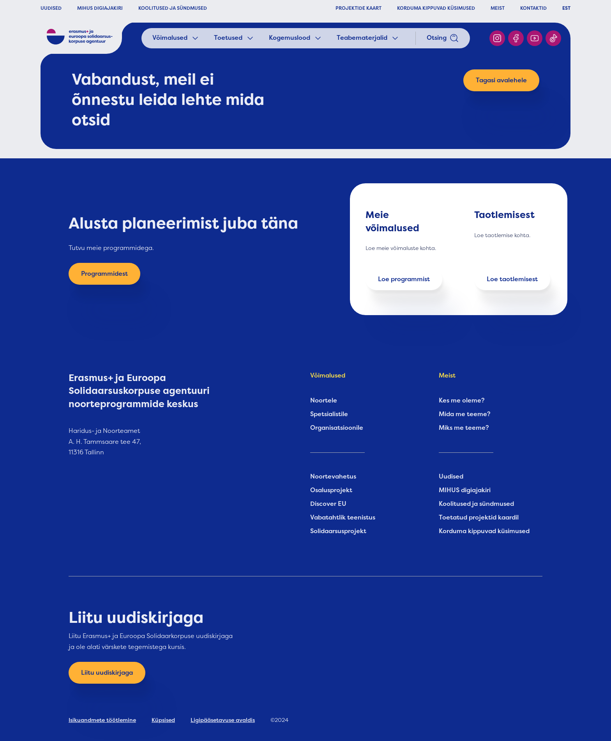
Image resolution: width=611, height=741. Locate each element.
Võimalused (176, 38)
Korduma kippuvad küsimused (484, 531)
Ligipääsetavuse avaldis (223, 720)
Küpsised (163, 720)
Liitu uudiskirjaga (107, 672)
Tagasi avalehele (501, 80)
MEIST (498, 8)
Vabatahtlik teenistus (342, 517)
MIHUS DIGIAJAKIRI (100, 8)
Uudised (451, 476)
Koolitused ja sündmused (476, 503)
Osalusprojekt (331, 490)
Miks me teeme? (464, 427)
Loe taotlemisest (512, 279)
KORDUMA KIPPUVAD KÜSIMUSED (436, 8)
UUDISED (51, 8)
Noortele (323, 400)
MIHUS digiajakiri (465, 490)
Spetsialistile (329, 414)
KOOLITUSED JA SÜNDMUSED (172, 8)
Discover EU (328, 503)
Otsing (443, 38)
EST (566, 8)
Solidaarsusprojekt (338, 531)
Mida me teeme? (465, 414)
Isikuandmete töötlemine (102, 720)
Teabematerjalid (368, 38)
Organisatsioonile (336, 427)
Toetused (234, 38)
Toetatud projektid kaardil (479, 517)
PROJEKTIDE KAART (358, 8)
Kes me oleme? (462, 400)
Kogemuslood (296, 38)
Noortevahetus (333, 476)
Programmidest (104, 273)
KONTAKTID (533, 8)
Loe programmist (404, 279)
